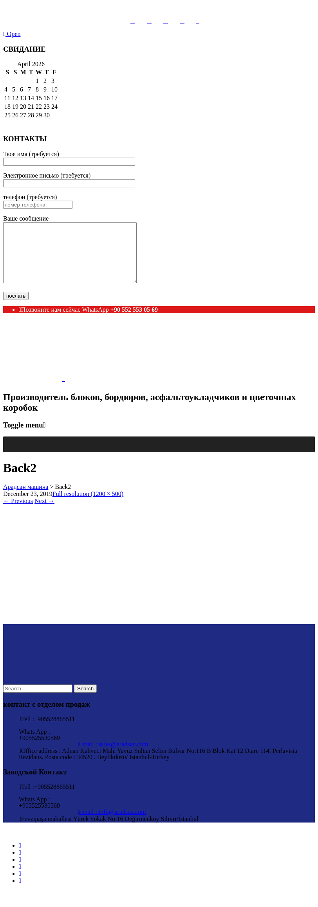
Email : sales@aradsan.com (113, 756)
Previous (18, 512)
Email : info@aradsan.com (112, 823)
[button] (13, 456)
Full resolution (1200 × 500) (87, 505)
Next (44, 512)
